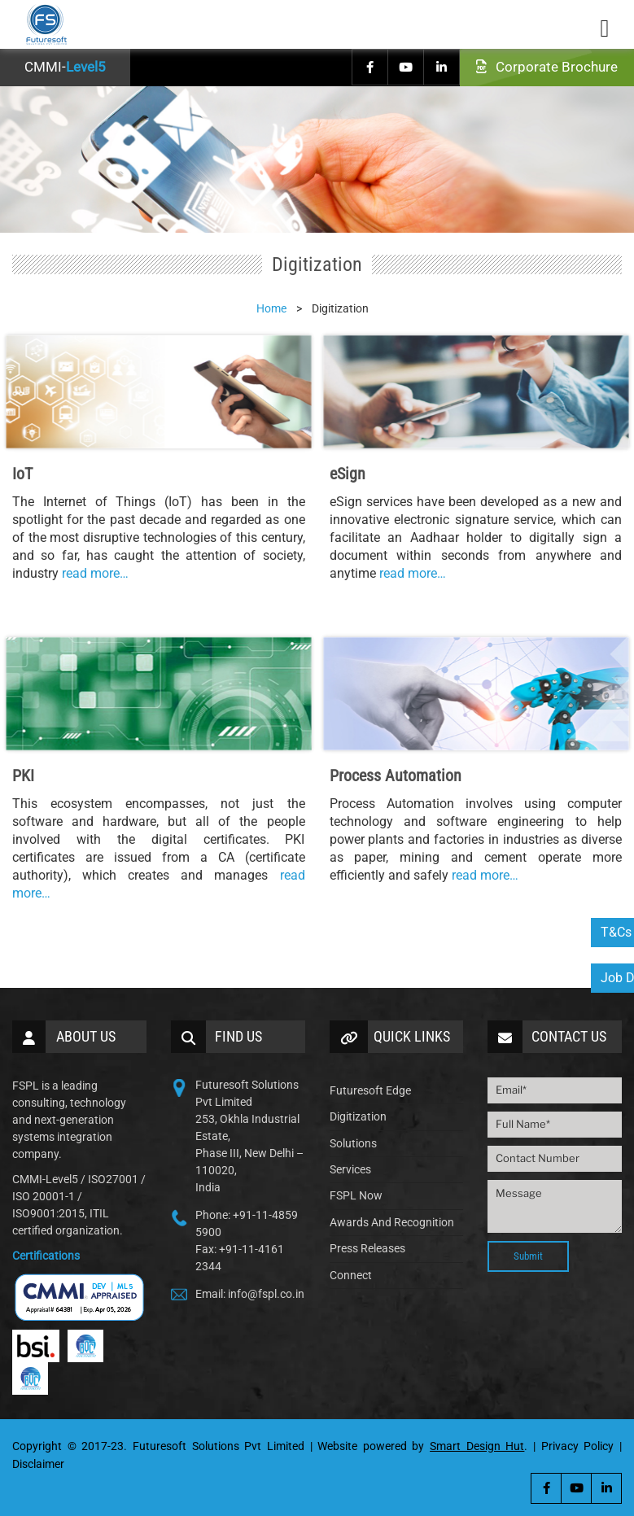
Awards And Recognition (392, 1222)
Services (350, 1169)
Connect (351, 1275)
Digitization (358, 1116)
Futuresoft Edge (370, 1090)
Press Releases (367, 1248)
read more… (95, 573)
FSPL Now (356, 1195)
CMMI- (65, 67)
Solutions (353, 1143)
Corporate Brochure (547, 67)
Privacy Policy (577, 1446)
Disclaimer (38, 1463)
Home (271, 308)
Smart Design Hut (477, 1446)
